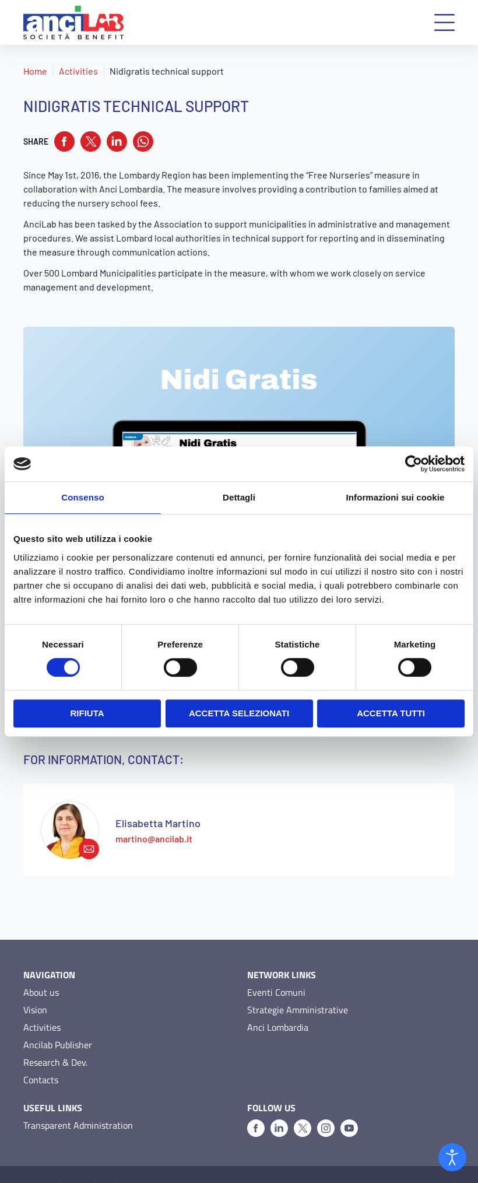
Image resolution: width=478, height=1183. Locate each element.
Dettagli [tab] (239, 497)
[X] (302, 1105)
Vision (35, 987)
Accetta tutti (391, 713)
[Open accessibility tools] (452, 1157)
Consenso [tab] (82, 497)
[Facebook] (256, 1105)
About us (41, 969)
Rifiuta (87, 713)
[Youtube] (349, 1105)
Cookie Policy (104, 1163)
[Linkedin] (279, 1105)
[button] (444, 22)
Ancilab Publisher (57, 1022)
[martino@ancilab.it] (70, 807)
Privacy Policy (46, 1163)
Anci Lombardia (277, 1004)
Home (35, 70)
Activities (78, 70)
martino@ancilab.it (153, 815)
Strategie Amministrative (297, 987)
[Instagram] (326, 1105)
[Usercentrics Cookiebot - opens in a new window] (414, 464)
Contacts (40, 1057)
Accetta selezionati (239, 713)
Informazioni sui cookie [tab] (395, 497)
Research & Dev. (55, 1039)
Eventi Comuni (276, 969)
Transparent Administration (78, 1102)
